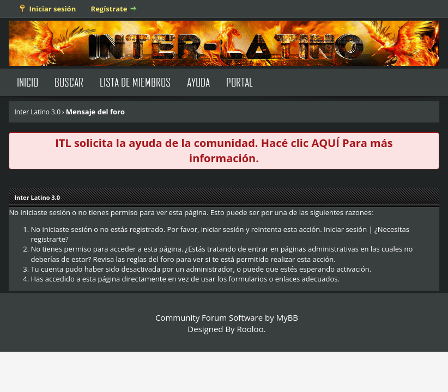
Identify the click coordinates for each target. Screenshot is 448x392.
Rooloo (250, 328)
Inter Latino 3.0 (37, 112)
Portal (239, 82)
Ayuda (198, 82)
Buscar (69, 82)
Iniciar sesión (52, 8)
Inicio (27, 82)
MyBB (287, 317)
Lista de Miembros (135, 82)
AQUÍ (325, 143)
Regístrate (109, 8)
